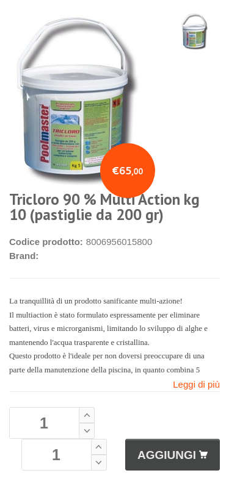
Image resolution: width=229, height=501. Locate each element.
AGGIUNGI (172, 455)
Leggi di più (196, 384)
